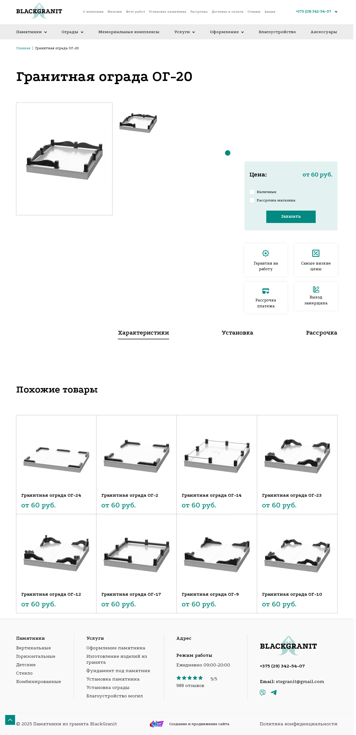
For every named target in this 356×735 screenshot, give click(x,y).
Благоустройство (277, 31)
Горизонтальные (35, 656)
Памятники (31, 31)
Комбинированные (38, 681)
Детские (26, 664)
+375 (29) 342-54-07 (313, 11)
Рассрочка (199, 11)
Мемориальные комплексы (128, 31)
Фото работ (135, 11)
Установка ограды (108, 687)
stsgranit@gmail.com (300, 681)
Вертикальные (33, 648)
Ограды (73, 31)
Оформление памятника (115, 648)
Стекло (24, 673)
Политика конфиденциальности (298, 724)
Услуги (184, 31)
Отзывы (254, 11)
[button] (227, 153)
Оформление (227, 31)
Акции (270, 11)
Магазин (115, 11)
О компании (93, 11)
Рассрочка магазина (276, 200)
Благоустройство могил (114, 696)
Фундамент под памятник (118, 670)
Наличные (266, 192)
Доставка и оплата (228, 11)
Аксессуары (324, 31)
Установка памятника (167, 11)
